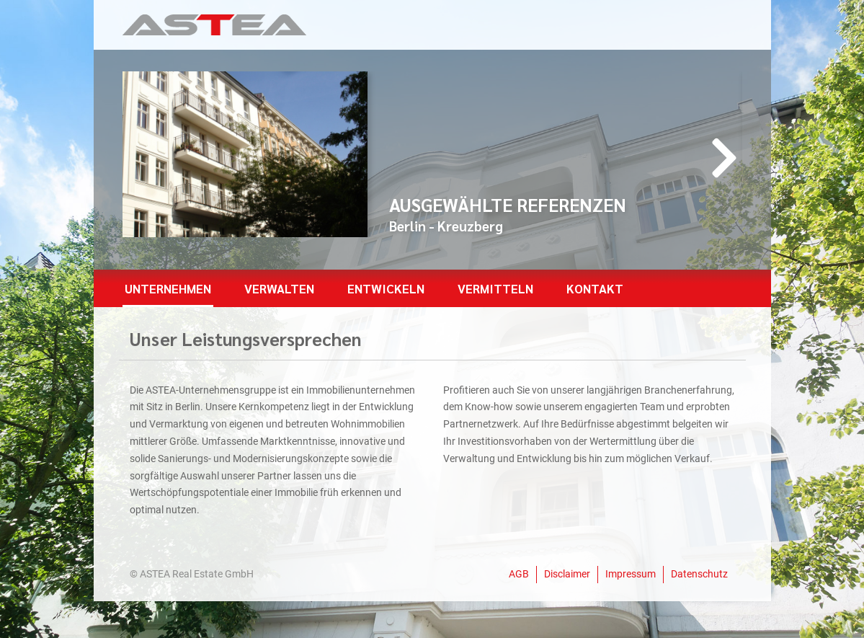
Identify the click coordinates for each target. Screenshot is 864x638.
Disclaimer (567, 574)
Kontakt (594, 288)
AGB (519, 574)
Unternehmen (168, 288)
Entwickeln (385, 288)
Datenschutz (699, 574)
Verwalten (279, 288)
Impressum (630, 574)
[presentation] (724, 158)
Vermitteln (495, 288)
